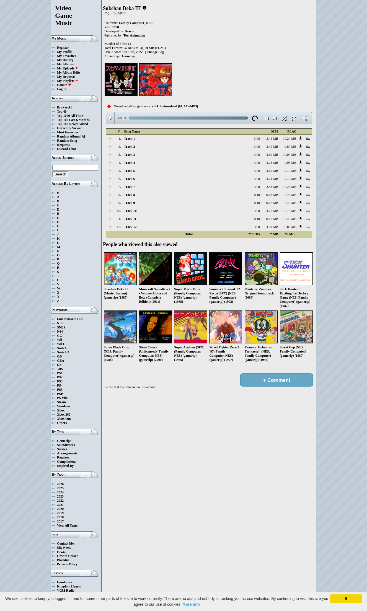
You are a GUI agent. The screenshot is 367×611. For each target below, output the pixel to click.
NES (60, 323)
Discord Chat (66, 149)
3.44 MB (272, 139)
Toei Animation (134, 35)
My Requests (66, 77)
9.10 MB (290, 171)
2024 (60, 492)
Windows (63, 406)
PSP (60, 394)
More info (191, 604)
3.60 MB (272, 155)
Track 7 (129, 187)
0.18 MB (272, 195)
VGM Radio (65, 590)
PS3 (60, 381)
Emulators (64, 582)
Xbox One (64, 419)
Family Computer (131, 23)
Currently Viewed (69, 128)
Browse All (64, 107)
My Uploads (67, 68)
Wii (59, 340)
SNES (61, 327)
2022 (60, 501)
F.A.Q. (61, 552)
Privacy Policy (67, 564)
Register (63, 48)
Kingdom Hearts (69, 586)
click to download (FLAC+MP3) (175, 106)
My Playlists (67, 81)
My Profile (64, 52)
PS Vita (62, 398)
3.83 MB (272, 187)
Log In (61, 89)
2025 (60, 488)
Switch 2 (63, 352)
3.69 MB (272, 227)
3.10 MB (272, 171)
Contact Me (65, 543)
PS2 (60, 377)
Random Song (67, 141)
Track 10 (130, 211)
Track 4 (129, 163)
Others (62, 423)
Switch (62, 348)
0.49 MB (290, 203)
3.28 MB (272, 163)
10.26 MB (289, 187)
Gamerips (64, 441)
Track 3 (129, 155)
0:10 (257, 195)
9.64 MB (290, 147)
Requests (63, 145)
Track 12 (130, 227)
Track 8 (129, 195)
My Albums (65, 64)
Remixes (63, 457)
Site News (64, 548)
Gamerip (128, 56)
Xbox (60, 410)
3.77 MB (272, 211)
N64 (60, 331)
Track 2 (129, 147)
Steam (61, 402)
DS (59, 365)
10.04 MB (289, 155)
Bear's (129, 31)
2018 (60, 517)
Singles (62, 449)
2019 (60, 513)
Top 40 (62, 111)
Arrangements (67, 453)
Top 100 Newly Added (72, 124)
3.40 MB (272, 147)
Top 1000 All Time (70, 116)
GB (59, 356)
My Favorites (66, 56)
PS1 (60, 373)
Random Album (68, 136)
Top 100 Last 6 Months (73, 120)
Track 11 (130, 219)
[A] (83, 136)
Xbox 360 (63, 414)
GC (59, 336)
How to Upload (67, 556)
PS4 (60, 385)
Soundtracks (66, 445)
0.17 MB (272, 203)
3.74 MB (272, 179)
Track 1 (129, 139)
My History (65, 60)
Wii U (61, 344)
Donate (64, 85)
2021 (60, 505)
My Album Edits (69, 72)
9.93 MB (290, 163)
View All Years (67, 525)
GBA (60, 361)
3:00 (257, 139)
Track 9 (129, 203)
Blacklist (63, 560)
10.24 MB (289, 139)
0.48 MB (290, 195)
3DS (60, 369)
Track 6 (129, 179)
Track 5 (129, 171)
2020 (60, 509)
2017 (60, 521)
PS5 (60, 390)
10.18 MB (289, 211)
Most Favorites (67, 132)
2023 (60, 496)
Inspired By (65, 466)
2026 (60, 484)
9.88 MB (290, 227)
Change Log (155, 52)
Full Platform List (70, 319)
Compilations (66, 462)
